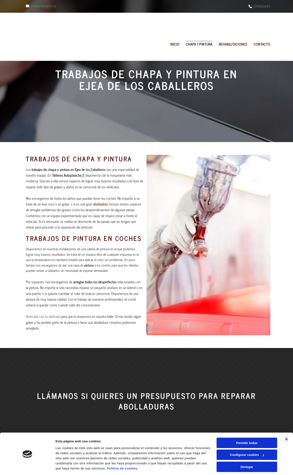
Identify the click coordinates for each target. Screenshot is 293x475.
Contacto (262, 44)
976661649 (262, 6)
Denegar (246, 412)
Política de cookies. (122, 413)
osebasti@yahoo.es (43, 5)
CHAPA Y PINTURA (199, 44)
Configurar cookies (247, 400)
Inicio (175, 44)
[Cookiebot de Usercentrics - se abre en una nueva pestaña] (27, 425)
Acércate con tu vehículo (43, 316)
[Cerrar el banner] (286, 384)
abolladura (100, 204)
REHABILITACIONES (233, 44)
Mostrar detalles (67, 425)
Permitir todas (247, 388)
